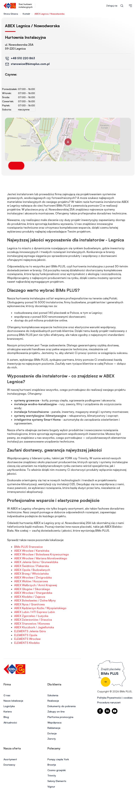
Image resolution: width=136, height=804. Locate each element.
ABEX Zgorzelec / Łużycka (31, 628)
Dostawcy (9, 764)
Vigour (51, 786)
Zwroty (51, 738)
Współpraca (54, 722)
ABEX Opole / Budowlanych (32, 582)
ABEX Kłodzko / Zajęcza (29, 609)
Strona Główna (11, 13)
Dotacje (52, 733)
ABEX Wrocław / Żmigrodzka (33, 590)
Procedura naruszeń (109, 702)
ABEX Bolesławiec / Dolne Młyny (35, 613)
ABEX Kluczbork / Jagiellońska (34, 640)
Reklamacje (53, 727)
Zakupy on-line (56, 711)
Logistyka (9, 706)
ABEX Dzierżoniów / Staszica (33, 632)
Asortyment (10, 759)
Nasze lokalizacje (13, 700)
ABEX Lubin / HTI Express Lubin (34, 625)
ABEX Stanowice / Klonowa (32, 636)
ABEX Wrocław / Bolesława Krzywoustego (41, 567)
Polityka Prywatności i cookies (114, 697)
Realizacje (53, 700)
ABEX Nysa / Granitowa (29, 617)
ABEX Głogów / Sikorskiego (32, 601)
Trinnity (51, 775)
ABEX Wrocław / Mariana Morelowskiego (40, 571)
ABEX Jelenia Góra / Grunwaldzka (36, 575)
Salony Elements (56, 780)
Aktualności (10, 722)
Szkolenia (52, 695)
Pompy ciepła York (58, 759)
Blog (6, 716)
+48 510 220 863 (23, 58)
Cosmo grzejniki (56, 770)
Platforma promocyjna (60, 716)
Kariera (8, 711)
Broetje (51, 764)
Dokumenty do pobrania (61, 706)
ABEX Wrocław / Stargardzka (33, 605)
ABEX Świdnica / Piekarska (31, 579)
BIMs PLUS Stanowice (28, 559)
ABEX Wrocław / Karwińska (31, 563)
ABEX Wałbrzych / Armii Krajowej (35, 598)
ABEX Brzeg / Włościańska (31, 586)
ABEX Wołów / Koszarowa (31, 594)
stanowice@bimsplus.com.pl (30, 64)
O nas (7, 695)
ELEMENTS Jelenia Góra (30, 644)
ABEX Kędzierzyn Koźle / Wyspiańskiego (40, 621)
